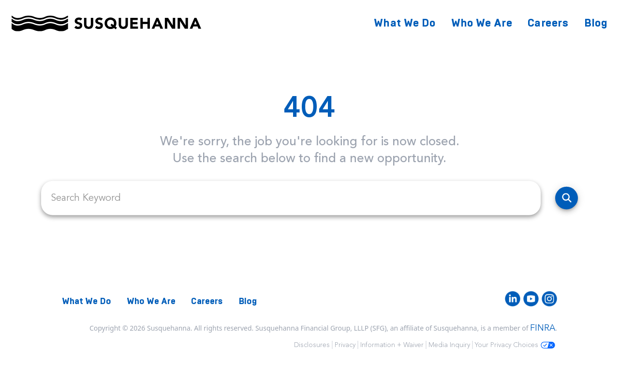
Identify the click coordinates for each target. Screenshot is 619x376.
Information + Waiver (392, 345)
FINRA (542, 327)
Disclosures (312, 345)
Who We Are (482, 22)
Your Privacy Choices (515, 345)
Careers (548, 22)
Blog (595, 22)
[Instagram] (549, 298)
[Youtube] (531, 298)
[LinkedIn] (512, 298)
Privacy (345, 345)
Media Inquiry (449, 345)
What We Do (405, 22)
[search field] (291, 198)
